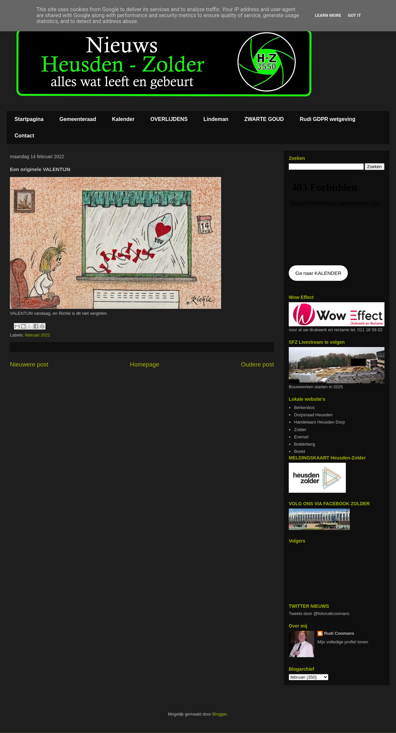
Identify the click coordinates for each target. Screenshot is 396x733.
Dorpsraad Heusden (313, 414)
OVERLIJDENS (169, 119)
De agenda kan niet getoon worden (336, 218)
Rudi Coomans (339, 633)
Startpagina (29, 119)
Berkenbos (304, 407)
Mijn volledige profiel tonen (342, 641)
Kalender (123, 119)
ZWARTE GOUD (264, 119)
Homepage (144, 364)
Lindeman (216, 119)
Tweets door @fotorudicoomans (319, 613)
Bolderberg (304, 444)
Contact (24, 135)
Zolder (300, 429)
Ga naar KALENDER (318, 273)
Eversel (301, 436)
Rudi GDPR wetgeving (327, 119)
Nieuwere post (29, 364)
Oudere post (257, 364)
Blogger (219, 714)
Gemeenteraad (77, 119)
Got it (354, 15)
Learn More (328, 15)
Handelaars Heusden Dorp (319, 422)
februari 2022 (37, 335)
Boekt (299, 451)
